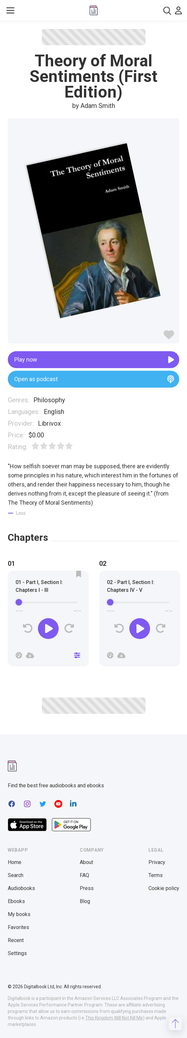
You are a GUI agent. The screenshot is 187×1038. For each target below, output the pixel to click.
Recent (16, 940)
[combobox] (167, 10)
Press (87, 888)
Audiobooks (21, 888)
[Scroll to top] (175, 1023)
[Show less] (17, 513)
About (86, 862)
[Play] (48, 629)
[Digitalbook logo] (93, 10)
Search (15, 875)
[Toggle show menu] (10, 10)
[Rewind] (27, 628)
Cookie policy (163, 888)
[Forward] (69, 628)
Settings (17, 953)
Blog (85, 901)
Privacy (156, 862)
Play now (94, 360)
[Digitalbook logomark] (12, 766)
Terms (155, 875)
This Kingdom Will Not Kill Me (114, 1017)
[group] (48, 620)
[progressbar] (48, 602)
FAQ (84, 875)
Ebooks (16, 901)
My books (19, 914)
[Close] (77, 655)
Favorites (18, 927)
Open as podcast (94, 379)
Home (14, 862)
